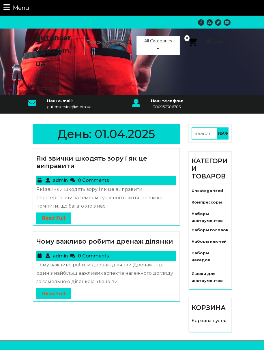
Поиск (129, 42)
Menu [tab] (16, 7)
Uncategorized (207, 190)
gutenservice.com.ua (53, 50)
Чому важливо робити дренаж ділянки (104, 241)
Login (215, 42)
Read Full (50, 216)
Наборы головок (210, 229)
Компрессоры (207, 202)
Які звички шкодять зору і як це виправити (91, 162)
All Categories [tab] (158, 44)
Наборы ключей (209, 241)
